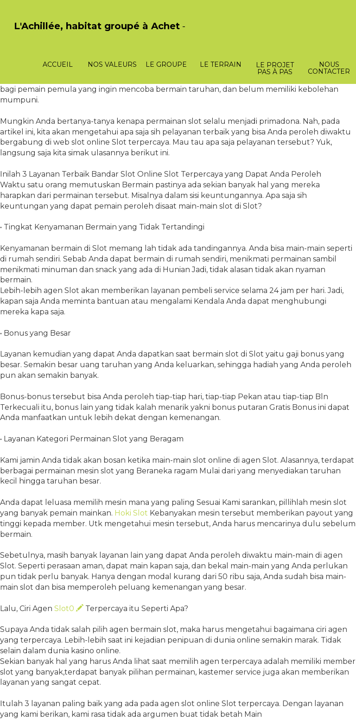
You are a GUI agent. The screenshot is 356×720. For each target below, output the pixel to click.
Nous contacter (329, 68)
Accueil (58, 64)
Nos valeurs (112, 64)
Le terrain (221, 64)
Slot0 (68, 608)
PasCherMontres (38, 36)
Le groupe (166, 64)
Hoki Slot (131, 513)
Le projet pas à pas (275, 68)
